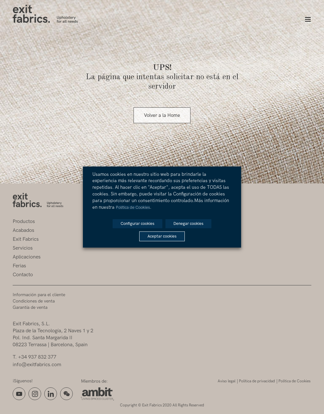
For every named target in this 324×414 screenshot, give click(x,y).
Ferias (19, 266)
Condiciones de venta (34, 301)
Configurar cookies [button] (137, 223)
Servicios (23, 248)
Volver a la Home (162, 115)
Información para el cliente (39, 294)
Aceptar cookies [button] (162, 236)
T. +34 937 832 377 (34, 357)
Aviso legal (226, 381)
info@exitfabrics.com (37, 365)
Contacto (23, 275)
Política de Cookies (294, 381)
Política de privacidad (257, 381)
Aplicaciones (26, 257)
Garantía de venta (30, 307)
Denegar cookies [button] (188, 223)
